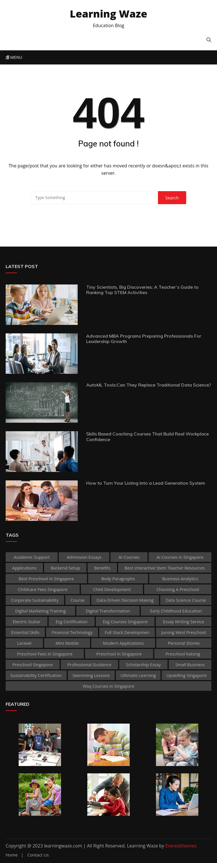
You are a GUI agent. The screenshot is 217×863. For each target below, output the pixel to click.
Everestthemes (181, 846)
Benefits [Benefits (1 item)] (102, 568)
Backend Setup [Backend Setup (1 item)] (65, 568)
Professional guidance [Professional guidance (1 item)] (89, 664)
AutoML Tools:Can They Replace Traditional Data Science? (148, 385)
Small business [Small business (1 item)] (190, 664)
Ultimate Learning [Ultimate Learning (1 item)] (138, 675)
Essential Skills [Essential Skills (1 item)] (25, 632)
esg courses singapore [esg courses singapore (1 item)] (125, 621)
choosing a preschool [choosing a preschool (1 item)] (177, 589)
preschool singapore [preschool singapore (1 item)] (32, 664)
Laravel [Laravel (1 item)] (24, 643)
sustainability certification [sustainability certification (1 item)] (36, 675)
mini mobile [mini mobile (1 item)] (67, 643)
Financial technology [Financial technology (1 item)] (71, 632)
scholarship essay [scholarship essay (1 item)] (143, 664)
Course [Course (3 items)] (77, 600)
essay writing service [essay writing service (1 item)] (183, 621)
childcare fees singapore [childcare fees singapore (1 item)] (42, 589)
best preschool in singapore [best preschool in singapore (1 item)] (46, 578)
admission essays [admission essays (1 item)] (84, 557)
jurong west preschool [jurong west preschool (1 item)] (183, 632)
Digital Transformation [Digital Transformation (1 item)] (108, 611)
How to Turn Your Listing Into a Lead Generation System (145, 483)
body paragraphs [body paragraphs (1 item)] (118, 578)
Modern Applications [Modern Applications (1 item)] (123, 643)
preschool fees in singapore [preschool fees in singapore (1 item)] (44, 654)
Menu (14, 57)
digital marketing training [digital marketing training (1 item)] (40, 611)
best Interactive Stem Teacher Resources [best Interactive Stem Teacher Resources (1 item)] (165, 568)
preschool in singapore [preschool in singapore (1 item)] (119, 654)
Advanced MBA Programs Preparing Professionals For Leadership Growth (143, 338)
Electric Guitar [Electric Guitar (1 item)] (26, 621)
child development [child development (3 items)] (112, 589)
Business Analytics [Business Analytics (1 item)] (180, 578)
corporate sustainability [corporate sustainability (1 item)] (34, 600)
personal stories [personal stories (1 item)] (184, 643)
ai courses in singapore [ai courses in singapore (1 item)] (180, 557)
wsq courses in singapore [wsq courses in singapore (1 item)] (108, 686)
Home (12, 855)
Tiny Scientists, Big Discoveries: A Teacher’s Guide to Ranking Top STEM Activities (142, 289)
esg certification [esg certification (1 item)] (71, 621)
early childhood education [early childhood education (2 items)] (176, 611)
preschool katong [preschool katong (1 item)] (183, 654)
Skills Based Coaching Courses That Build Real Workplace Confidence (147, 436)
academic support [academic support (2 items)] (32, 557)
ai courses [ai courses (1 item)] (129, 557)
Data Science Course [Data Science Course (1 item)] (186, 600)
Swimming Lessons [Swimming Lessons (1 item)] (91, 675)
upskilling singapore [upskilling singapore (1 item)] (186, 675)
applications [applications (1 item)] (24, 568)
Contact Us (38, 855)
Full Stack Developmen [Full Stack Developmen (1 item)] (127, 632)
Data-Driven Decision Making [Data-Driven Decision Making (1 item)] (125, 600)
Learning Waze (108, 14)
